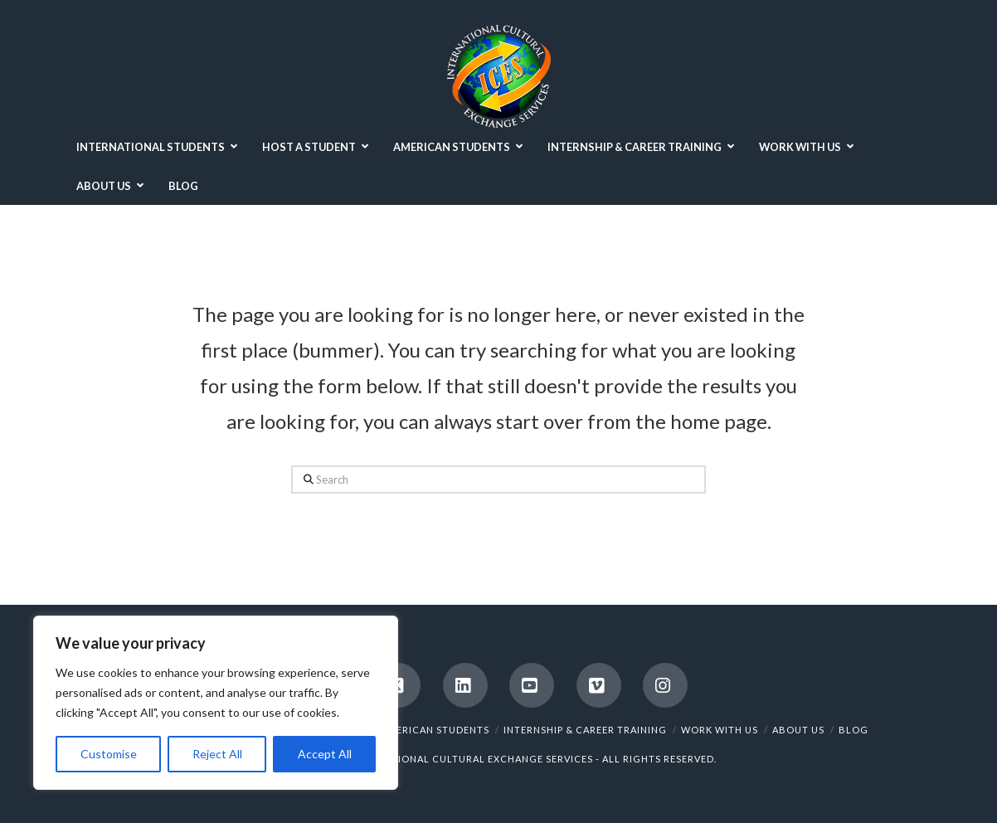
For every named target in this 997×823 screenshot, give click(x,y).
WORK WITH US (719, 729)
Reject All (217, 754)
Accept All (325, 754)
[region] (215, 703)
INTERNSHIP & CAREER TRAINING (585, 729)
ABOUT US (798, 729)
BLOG (853, 729)
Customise (108, 754)
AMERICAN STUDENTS (435, 729)
